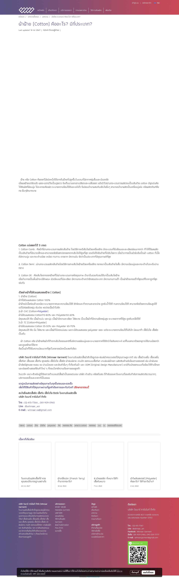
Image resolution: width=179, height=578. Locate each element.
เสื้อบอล (30, 361)
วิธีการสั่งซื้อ (95, 530)
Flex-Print (59, 527)
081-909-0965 (47, 402)
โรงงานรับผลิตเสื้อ (76, 357)
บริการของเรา (66, 10)
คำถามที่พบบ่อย (96, 527)
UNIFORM (58, 512)
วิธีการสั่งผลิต (96, 10)
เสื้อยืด (62, 361)
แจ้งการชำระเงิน (97, 533)
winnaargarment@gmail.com (146, 537)
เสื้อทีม (38, 361)
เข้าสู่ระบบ (135, 3)
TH (156, 3)
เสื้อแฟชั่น (154, 357)
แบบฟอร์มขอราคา (97, 536)
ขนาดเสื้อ (58, 530)
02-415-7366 (31, 402)
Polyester (43, 311)
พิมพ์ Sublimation (62, 524)
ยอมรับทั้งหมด (148, 572)
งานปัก (80, 361)
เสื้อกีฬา (22, 361)
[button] (117, 10)
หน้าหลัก (41, 10)
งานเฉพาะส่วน (81, 10)
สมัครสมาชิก (146, 3)
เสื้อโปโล (54, 361)
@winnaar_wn (32, 406)
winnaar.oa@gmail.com (40, 410)
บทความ (94, 512)
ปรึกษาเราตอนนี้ (81, 387)
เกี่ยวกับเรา (52, 10)
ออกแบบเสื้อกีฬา (92, 361)
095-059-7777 (153, 534)
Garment (58, 521)
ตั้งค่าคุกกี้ (135, 572)
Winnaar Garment (144, 531)
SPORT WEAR (60, 507)
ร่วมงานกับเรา (96, 518)
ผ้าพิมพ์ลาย (71, 361)
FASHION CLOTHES (62, 509)
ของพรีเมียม (59, 515)
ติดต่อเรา (94, 515)
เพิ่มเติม (108, 10)
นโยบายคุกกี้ (41, 574)
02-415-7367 (137, 525)
